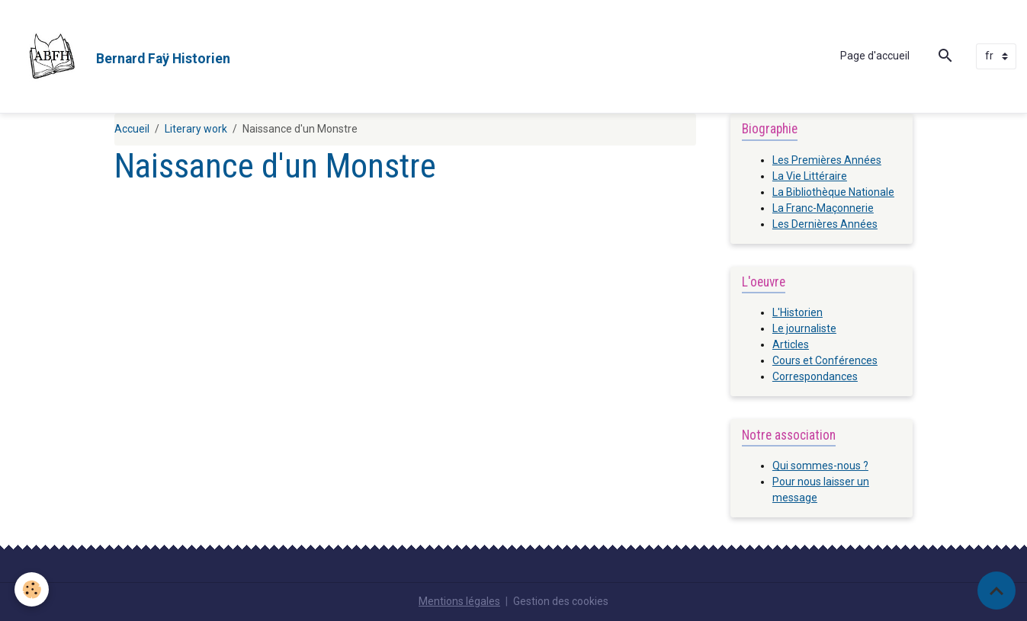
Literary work (196, 129)
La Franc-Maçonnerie (823, 208)
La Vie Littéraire (809, 176)
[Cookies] (32, 589)
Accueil (131, 129)
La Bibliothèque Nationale (833, 192)
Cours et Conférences (825, 360)
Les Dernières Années (825, 224)
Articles (790, 344)
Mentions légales (459, 601)
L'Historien (797, 312)
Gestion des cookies (560, 601)
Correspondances (815, 376)
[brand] (120, 56)
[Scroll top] (996, 590)
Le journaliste (804, 328)
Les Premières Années (826, 160)
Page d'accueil (875, 56)
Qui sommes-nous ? (820, 465)
